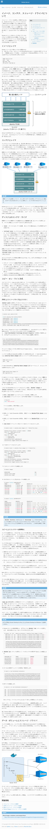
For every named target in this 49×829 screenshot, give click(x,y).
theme (16, 826)
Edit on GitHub (43, 7)
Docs (3, 7)
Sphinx (8, 826)
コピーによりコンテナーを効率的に (13, 529)
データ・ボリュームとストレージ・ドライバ (19, 720)
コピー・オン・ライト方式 (38, 31)
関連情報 (34, 43)
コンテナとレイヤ (36, 26)
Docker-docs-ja (25, 2)
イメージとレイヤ (36, 24)
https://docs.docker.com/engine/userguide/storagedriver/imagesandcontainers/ (24, 817)
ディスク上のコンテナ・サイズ (14, 217)
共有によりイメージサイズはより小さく (15, 299)
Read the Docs (27, 826)
